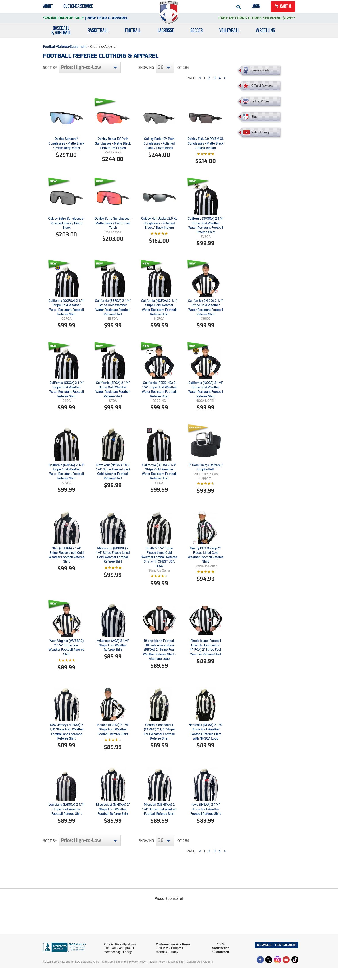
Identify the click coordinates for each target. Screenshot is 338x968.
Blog (254, 116)
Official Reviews (262, 85)
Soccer (196, 31)
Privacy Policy (137, 961)
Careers (208, 961)
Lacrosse (166, 31)
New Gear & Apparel (107, 19)
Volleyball (229, 31)
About (48, 6)
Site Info (121, 961)
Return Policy (157, 961)
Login (256, 6)
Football (133, 31)
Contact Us (193, 961)
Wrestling (265, 31)
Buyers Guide (260, 70)
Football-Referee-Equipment (65, 47)
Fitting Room (260, 101)
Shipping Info (175, 961)
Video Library (260, 132)
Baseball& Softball (61, 31)
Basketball (98, 31)
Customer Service (78, 6)
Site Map (107, 961)
